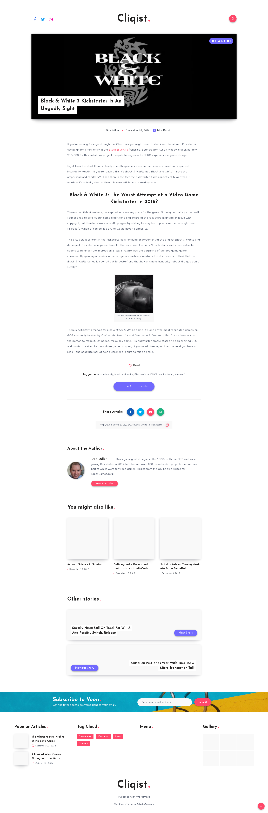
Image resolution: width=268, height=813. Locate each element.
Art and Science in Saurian (84, 564)
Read (136, 365)
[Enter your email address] (164, 702)
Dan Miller (99, 459)
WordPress (143, 796)
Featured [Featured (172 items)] (103, 736)
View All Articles (104, 483)
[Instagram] (51, 19)
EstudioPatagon (145, 804)
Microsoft (180, 374)
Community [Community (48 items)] (85, 736)
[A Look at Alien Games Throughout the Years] (21, 758)
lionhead (168, 374)
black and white (124, 374)
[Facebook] (35, 19)
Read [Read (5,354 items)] (118, 736)
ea (160, 374)
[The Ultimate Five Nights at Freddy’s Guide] (21, 741)
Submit (203, 702)
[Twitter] (43, 19)
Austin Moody (105, 374)
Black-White (142, 374)
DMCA (154, 374)
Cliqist (133, 19)
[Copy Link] (134, 425)
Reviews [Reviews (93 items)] (83, 743)
